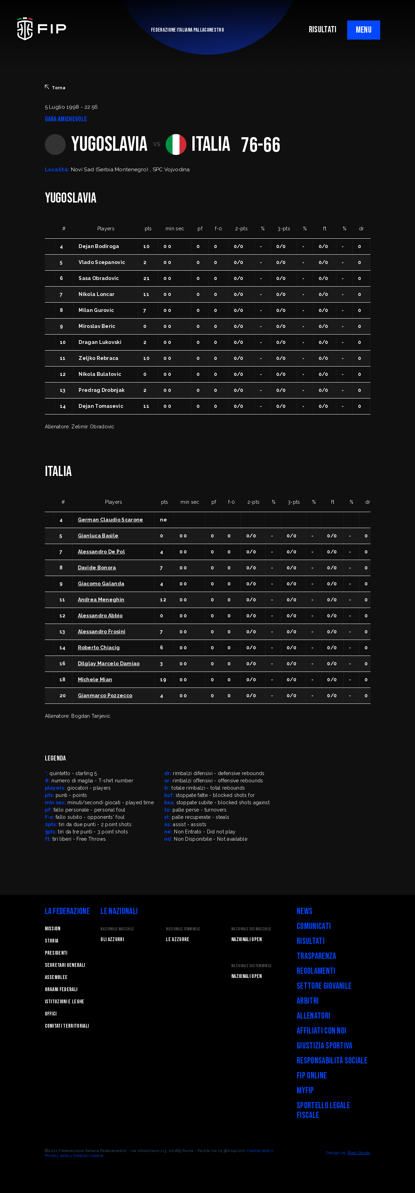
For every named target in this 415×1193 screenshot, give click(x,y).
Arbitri (308, 1001)
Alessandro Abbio (100, 615)
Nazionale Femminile (183, 929)
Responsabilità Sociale (332, 1060)
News (304, 911)
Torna (55, 87)
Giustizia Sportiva (325, 1045)
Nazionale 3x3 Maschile (251, 929)
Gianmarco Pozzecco (105, 695)
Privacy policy (58, 1155)
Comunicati (314, 926)
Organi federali (61, 989)
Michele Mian (95, 679)
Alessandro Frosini (102, 631)
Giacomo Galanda (101, 583)
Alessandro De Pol (101, 551)
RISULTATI (323, 29)
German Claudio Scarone (110, 520)
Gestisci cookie (88, 1155)
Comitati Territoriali (67, 1026)
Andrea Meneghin (101, 599)
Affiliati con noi (321, 1031)
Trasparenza (316, 956)
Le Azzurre (177, 939)
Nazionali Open (246, 939)
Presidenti (56, 953)
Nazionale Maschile (117, 929)
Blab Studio (359, 1152)
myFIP (305, 1090)
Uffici (51, 1014)
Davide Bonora (97, 567)
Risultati (311, 941)
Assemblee (56, 977)
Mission (53, 928)
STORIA (51, 941)
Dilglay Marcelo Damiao (109, 663)
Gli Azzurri (112, 939)
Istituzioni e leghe (65, 1001)
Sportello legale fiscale (323, 1110)
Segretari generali (65, 965)
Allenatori (313, 1016)
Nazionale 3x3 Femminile (251, 966)
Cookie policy (260, 1150)
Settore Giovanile (324, 986)
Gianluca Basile (98, 535)
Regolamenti (316, 971)
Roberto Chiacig (99, 647)
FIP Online (312, 1075)
